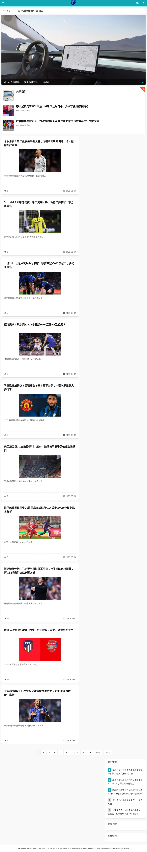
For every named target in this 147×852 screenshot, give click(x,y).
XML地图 (86, 848)
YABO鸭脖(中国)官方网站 (27, 848)
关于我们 (21, 91)
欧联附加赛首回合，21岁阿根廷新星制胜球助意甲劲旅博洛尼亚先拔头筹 (57, 121)
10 (89, 752)
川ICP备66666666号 (105, 848)
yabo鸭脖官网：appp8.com (34, 11)
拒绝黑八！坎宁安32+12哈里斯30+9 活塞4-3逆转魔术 (34, 324)
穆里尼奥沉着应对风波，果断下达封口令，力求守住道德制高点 (52, 106)
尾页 (108, 752)
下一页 (98, 752)
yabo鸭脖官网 (120, 848)
